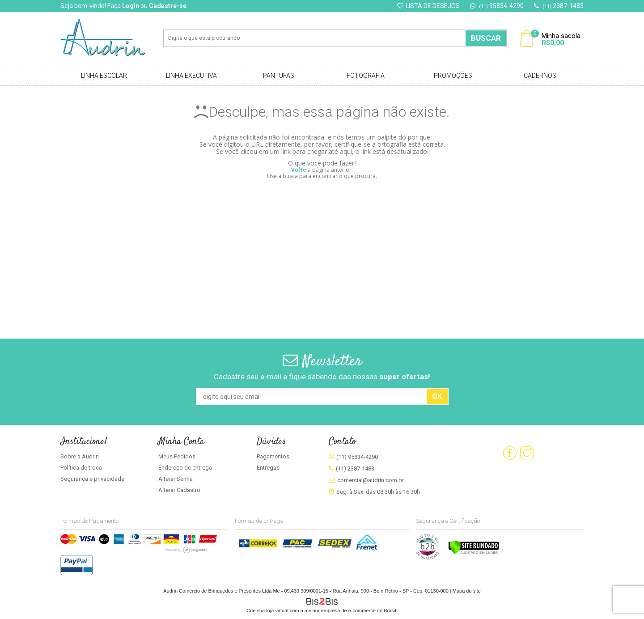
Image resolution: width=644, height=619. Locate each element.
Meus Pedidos (176, 456)
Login (130, 5)
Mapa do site (467, 591)
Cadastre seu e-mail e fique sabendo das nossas (322, 376)
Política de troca (81, 467)
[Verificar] (474, 553)
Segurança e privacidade (92, 478)
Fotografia (366, 75)
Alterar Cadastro (179, 490)
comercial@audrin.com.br (370, 480)
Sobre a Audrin (79, 456)
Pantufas (278, 75)
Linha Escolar (104, 75)
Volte (298, 170)
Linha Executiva (191, 75)
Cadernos (540, 75)
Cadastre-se (167, 5)
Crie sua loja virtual (267, 610)
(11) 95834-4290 (357, 457)
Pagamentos (273, 456)
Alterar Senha (175, 478)
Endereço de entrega (185, 467)
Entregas (268, 467)
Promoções (453, 75)
